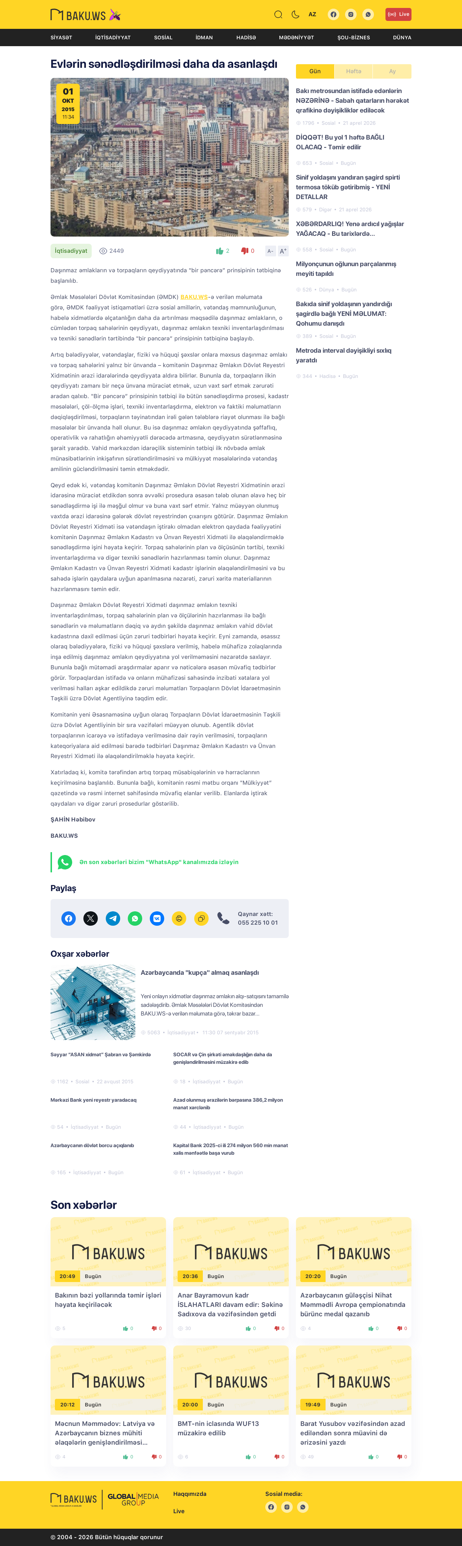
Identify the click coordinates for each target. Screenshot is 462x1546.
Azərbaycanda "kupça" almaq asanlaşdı (200, 972)
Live (398, 14)
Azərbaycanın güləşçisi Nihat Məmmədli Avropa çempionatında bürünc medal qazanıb (352, 1304)
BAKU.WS (194, 297)
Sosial (163, 37)
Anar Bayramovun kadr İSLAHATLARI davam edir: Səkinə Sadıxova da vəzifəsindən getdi (230, 1304)
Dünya (402, 37)
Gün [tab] (315, 71)
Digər (325, 209)
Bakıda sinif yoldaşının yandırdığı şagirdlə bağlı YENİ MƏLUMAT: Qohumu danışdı (344, 313)
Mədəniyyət (296, 37)
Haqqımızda (189, 1493)
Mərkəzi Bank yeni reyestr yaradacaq (93, 1100)
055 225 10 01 (258, 922)
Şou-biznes (353, 37)
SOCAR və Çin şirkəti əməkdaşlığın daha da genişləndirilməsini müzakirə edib (222, 1058)
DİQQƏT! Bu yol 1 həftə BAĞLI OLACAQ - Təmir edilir (340, 142)
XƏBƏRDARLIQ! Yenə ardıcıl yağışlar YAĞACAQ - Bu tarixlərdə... (350, 228)
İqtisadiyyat (113, 37)
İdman (204, 37)
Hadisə (246, 37)
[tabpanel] (353, 233)
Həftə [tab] (353, 71)
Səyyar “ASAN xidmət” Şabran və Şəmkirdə (101, 1054)
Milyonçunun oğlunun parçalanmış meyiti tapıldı (346, 268)
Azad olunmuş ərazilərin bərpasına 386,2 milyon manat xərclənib (228, 1103)
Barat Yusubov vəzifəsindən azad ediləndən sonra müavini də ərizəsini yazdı (352, 1433)
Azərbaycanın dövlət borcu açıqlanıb (92, 1145)
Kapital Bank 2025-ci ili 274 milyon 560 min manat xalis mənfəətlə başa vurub (230, 1149)
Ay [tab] (392, 71)
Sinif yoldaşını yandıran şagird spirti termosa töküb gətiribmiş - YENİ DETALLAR (348, 187)
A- (270, 251)
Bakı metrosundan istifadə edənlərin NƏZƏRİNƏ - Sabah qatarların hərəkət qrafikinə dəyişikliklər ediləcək (352, 100)
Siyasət (61, 37)
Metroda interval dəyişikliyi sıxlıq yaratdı (344, 355)
